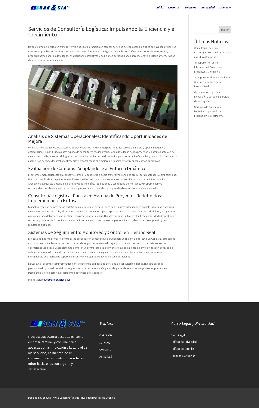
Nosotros (174, 7)
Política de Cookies (183, 349)
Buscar (225, 29)
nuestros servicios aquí (56, 279)
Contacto (225, 7)
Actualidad (208, 7)
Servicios (190, 7)
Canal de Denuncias (183, 356)
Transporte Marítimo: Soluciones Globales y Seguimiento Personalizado (212, 82)
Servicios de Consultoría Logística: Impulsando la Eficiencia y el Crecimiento (209, 111)
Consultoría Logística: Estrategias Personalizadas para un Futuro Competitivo (212, 52)
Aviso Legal (178, 335)
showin (47, 397)
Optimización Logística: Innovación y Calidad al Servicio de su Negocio (211, 96)
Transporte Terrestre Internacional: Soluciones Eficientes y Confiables (208, 67)
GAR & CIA (106, 335)
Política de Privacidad (184, 342)
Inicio (159, 7)
